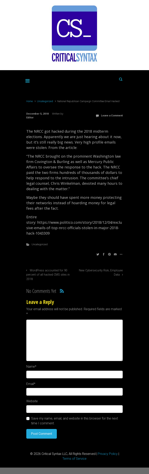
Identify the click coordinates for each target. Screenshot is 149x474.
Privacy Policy (108, 454)
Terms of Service (74, 459)
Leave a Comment (112, 115)
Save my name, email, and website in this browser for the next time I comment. (74, 421)
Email (30, 384)
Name (31, 366)
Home (29, 101)
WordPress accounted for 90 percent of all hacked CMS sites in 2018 (48, 275)
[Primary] (27, 80)
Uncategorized (45, 101)
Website (32, 401)
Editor (30, 117)
